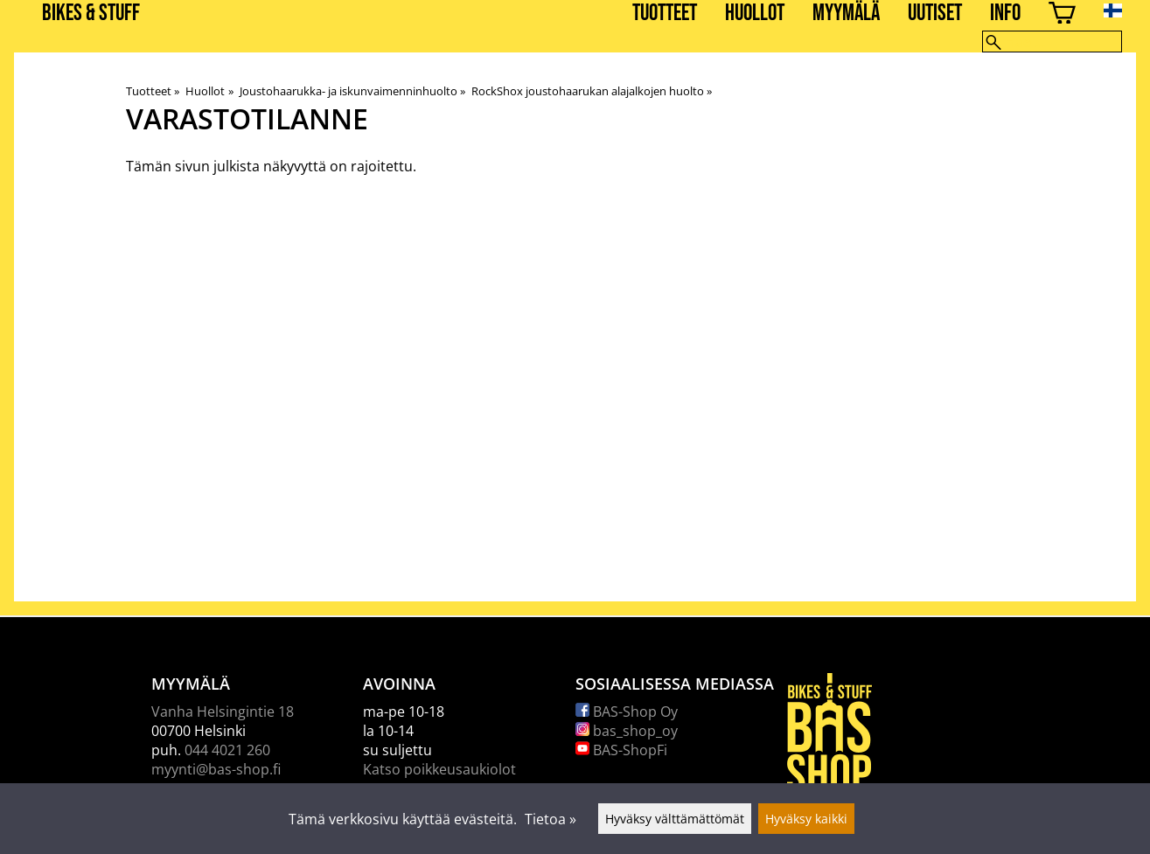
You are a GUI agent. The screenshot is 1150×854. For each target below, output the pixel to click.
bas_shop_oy (626, 730)
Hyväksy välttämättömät (674, 818)
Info (1005, 13)
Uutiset (935, 13)
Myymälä (846, 13)
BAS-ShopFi (621, 750)
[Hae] (1052, 41)
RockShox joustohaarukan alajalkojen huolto (591, 91)
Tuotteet (664, 13)
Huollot (754, 13)
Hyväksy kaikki (806, 818)
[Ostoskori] (1062, 15)
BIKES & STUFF (91, 13)
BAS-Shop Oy (626, 711)
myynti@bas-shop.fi (216, 769)
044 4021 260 (227, 750)
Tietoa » (550, 819)
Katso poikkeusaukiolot (439, 769)
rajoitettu (382, 166)
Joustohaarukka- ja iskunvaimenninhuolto (352, 91)
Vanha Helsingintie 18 (222, 711)
